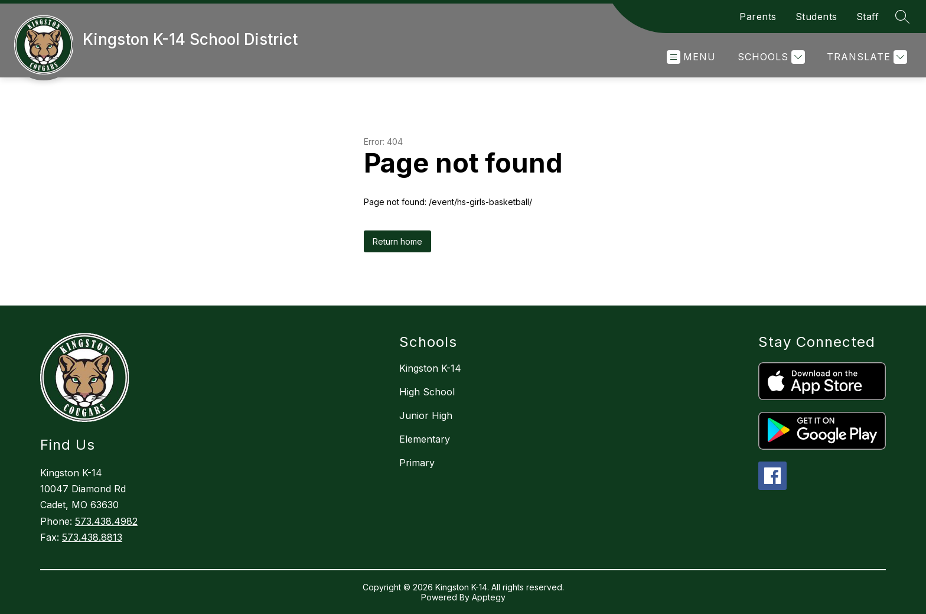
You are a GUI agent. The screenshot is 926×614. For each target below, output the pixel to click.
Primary (417, 463)
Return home (397, 241)
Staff (867, 16)
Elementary (424, 439)
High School (427, 392)
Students (816, 16)
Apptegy (489, 597)
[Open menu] (691, 57)
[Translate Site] (865, 57)
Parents (758, 16)
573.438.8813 (92, 537)
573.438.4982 (106, 521)
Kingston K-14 (430, 368)
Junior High (425, 415)
